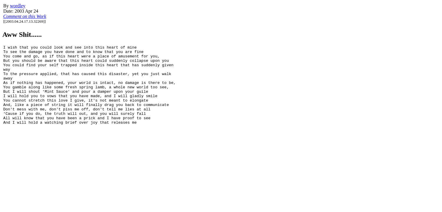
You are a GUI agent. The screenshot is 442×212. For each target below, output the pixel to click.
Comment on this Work (24, 16)
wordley (17, 5)
